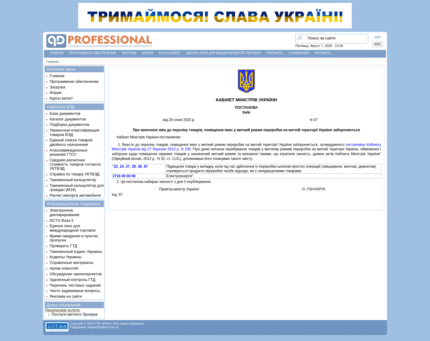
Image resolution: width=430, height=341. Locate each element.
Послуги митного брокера (75, 314)
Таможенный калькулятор (73, 180)
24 (122, 166)
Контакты (323, 53)
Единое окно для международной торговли (223, 53)
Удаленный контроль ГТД (72, 279)
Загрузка (129, 53)
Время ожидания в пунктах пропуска (74, 238)
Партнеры (274, 53)
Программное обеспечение (92, 53)
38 (140, 166)
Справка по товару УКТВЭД (74, 174)
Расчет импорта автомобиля (75, 195)
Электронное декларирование (64, 212)
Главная (57, 53)
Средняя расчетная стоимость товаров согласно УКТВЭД (75, 164)
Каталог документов (68, 119)
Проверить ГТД (63, 246)
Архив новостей (64, 268)
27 (128, 166)
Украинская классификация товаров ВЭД (74, 132)
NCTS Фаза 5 (61, 220)
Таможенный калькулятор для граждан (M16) (77, 187)
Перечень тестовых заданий (75, 285)
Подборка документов (69, 124)
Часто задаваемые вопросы (75, 290)
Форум (147, 53)
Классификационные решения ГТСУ (68, 152)
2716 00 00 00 (124, 176)
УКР (377, 37)
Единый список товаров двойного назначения (71, 142)
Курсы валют (169, 53)
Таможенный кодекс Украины (76, 251)
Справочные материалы (71, 262)
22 (116, 166)
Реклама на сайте (66, 296)
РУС (377, 44)
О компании (299, 53)
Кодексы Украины (65, 257)
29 (134, 166)
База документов (65, 113)
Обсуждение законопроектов (76, 274)
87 (146, 166)
